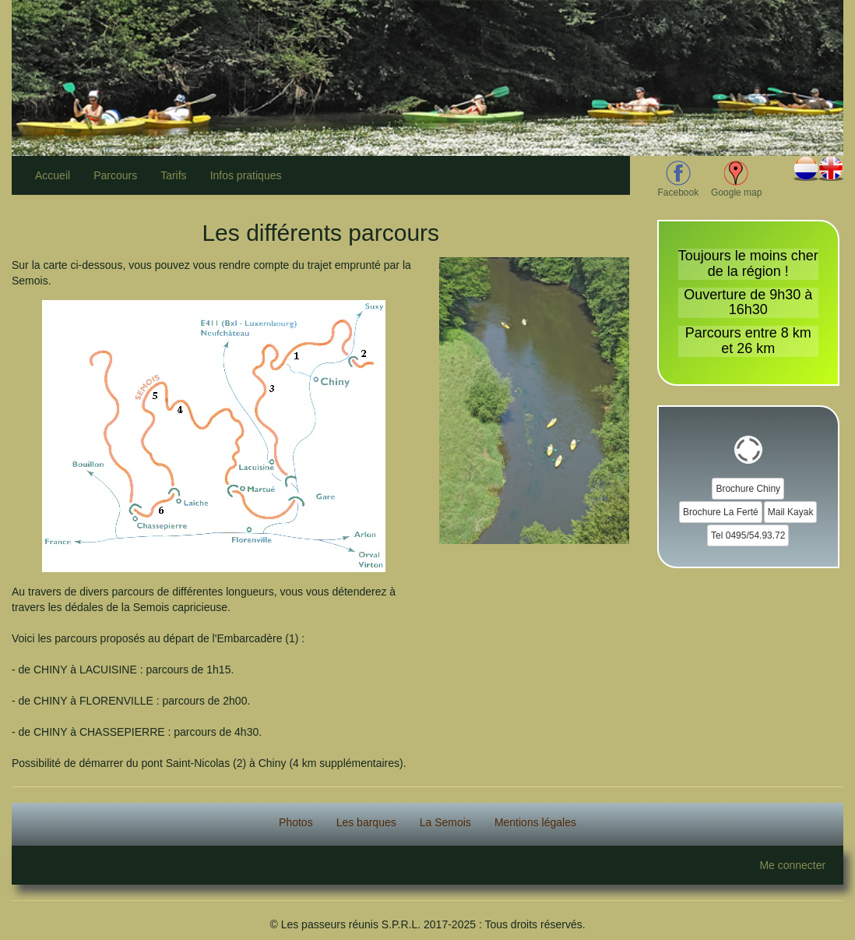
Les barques (366, 822)
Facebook (678, 179)
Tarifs (173, 175)
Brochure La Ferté (720, 512)
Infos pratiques (246, 175)
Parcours (115, 175)
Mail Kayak (791, 512)
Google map (736, 179)
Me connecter (792, 865)
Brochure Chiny (748, 488)
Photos (296, 822)
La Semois (445, 822)
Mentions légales (535, 822)
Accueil (52, 175)
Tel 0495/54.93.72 (748, 535)
